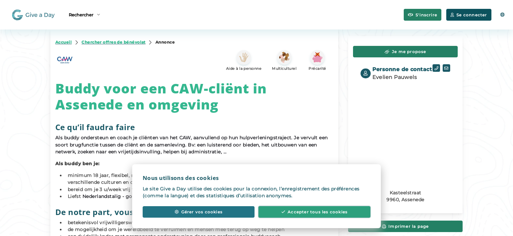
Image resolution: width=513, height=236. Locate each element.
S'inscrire (422, 14)
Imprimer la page (405, 226)
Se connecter (469, 14)
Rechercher (84, 14)
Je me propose (405, 51)
